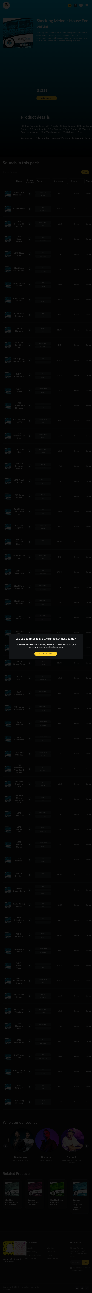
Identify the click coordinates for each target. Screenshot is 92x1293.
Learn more (58, 647)
